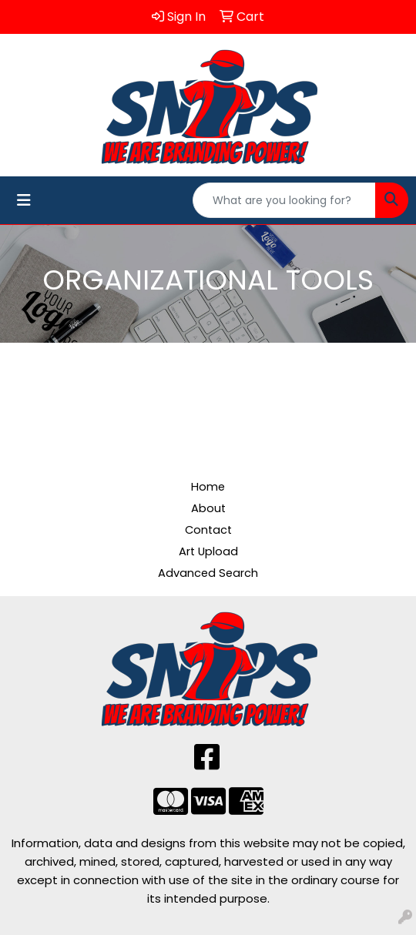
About (208, 508)
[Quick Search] (284, 200)
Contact (208, 530)
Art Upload (208, 551)
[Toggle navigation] (24, 200)
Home (208, 486)
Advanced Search (208, 573)
